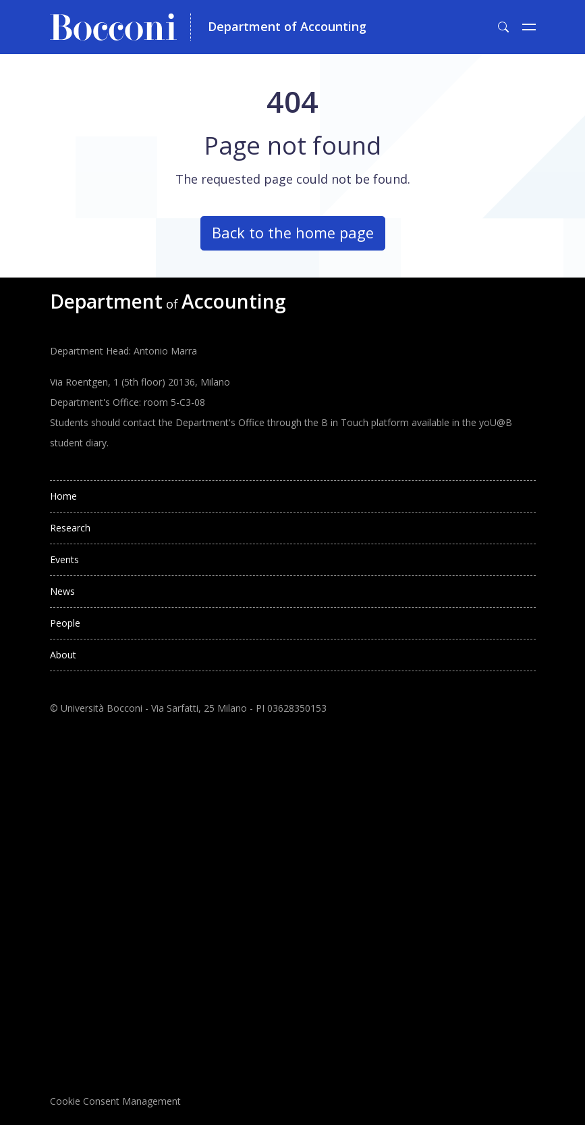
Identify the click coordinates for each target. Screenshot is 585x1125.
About (63, 654)
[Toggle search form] (503, 27)
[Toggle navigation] (529, 27)
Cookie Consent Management (115, 1101)
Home (63, 496)
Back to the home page (293, 232)
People (65, 623)
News (62, 591)
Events (64, 559)
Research (70, 527)
